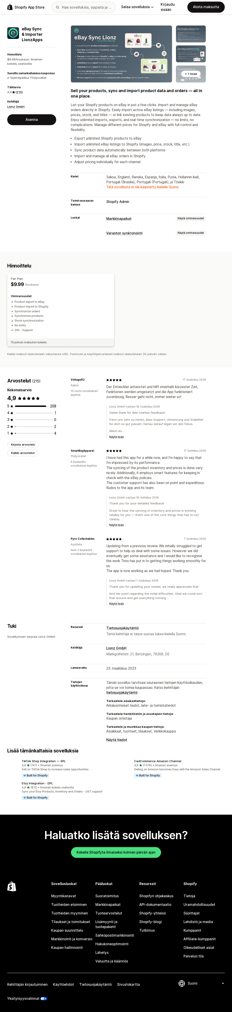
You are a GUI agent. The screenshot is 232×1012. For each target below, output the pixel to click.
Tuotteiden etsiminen (69, 904)
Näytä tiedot (116, 740)
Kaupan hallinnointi (67, 947)
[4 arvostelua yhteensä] (55, 433)
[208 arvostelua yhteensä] (53, 406)
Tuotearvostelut (108, 913)
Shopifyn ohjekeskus (156, 896)
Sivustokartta (128, 984)
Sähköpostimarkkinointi (114, 935)
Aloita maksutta (206, 7)
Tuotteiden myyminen (69, 913)
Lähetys (102, 952)
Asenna (32, 119)
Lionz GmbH (15, 106)
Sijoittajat (192, 913)
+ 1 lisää (191, 74)
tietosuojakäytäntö (122, 692)
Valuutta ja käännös (111, 961)
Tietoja (189, 896)
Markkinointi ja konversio (71, 939)
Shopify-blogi (150, 922)
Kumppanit (192, 930)
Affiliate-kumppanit (200, 939)
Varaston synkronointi (124, 233)
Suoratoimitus (107, 896)
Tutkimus (147, 930)
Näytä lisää (116, 437)
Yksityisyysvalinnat (23, 998)
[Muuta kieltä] (206, 983)
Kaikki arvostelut (23, 453)
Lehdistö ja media (198, 922)
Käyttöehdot (63, 984)
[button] (59, 768)
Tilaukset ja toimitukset (70, 922)
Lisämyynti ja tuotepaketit (106, 924)
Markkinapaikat (118, 219)
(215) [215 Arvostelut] (19, 92)
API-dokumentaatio (155, 904)
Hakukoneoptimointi (111, 944)
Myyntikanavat (63, 896)
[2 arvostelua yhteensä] (55, 426)
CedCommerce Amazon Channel (157, 761)
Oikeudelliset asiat (199, 947)
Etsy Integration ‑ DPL (37, 783)
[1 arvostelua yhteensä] (55, 413)
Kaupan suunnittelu (67, 930)
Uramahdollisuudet (199, 904)
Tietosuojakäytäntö (122, 628)
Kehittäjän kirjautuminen (27, 984)
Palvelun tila (194, 956)
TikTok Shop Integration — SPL (44, 761)
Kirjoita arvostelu (23, 444)
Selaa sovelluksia (137, 7)
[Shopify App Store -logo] (25, 7)
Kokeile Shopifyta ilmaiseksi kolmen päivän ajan (116, 852)
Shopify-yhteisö (152, 913)
